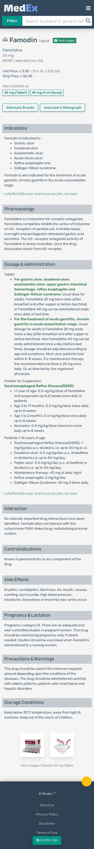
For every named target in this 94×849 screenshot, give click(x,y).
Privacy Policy (47, 814)
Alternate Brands (20, 108)
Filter (12, 21)
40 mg (15, 92)
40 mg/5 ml (47, 92)
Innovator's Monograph (62, 108)
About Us (47, 805)
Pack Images (64, 40)
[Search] (88, 21)
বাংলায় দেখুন (47, 840)
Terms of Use (47, 833)
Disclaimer (47, 823)
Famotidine (12, 50)
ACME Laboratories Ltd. (23, 60)
